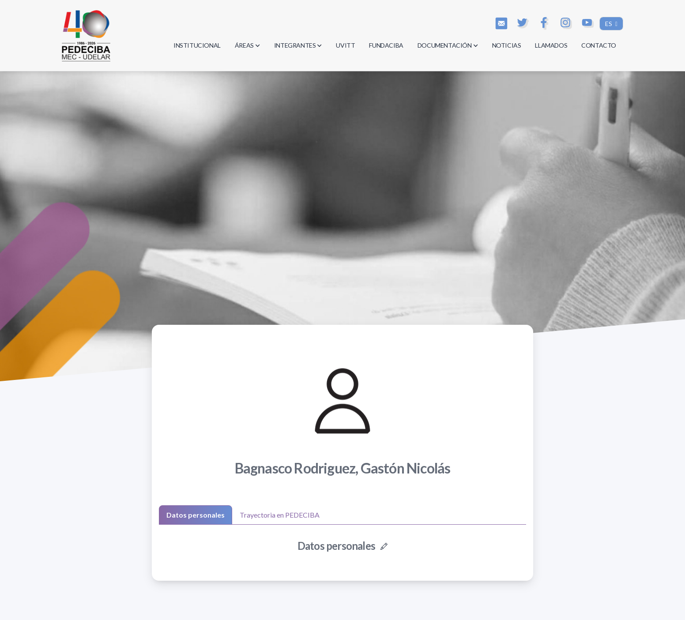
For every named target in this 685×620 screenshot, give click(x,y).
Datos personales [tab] (195, 515)
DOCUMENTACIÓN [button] (448, 45)
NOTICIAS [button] (506, 45)
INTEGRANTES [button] (298, 45)
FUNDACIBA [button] (386, 45)
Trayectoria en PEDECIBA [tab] (280, 515)
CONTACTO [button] (598, 45)
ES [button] (609, 23)
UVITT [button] (345, 45)
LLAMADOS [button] (551, 45)
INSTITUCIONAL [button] (197, 45)
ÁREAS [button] (247, 45)
